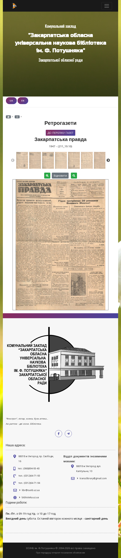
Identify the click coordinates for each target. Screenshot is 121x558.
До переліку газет (60, 133)
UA (11, 100)
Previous (13, 160)
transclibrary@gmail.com (93, 478)
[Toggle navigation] (106, 6)
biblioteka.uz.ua (30, 497)
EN (22, 100)
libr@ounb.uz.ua (31, 490)
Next (108, 160)
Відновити (60, 175)
